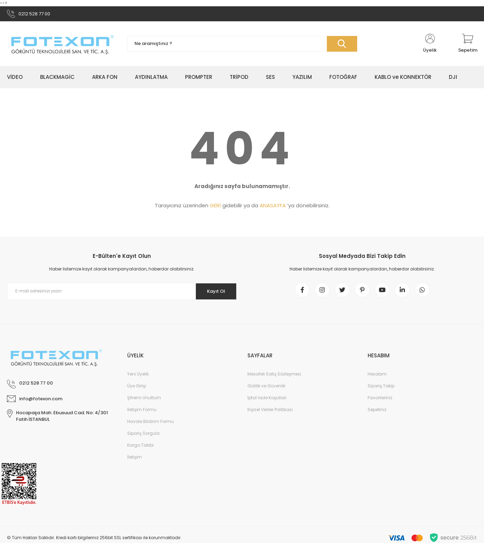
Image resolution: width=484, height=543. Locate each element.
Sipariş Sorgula (143, 437)
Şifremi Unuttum (144, 402)
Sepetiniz (377, 414)
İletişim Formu (141, 414)
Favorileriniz (380, 402)
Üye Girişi (136, 390)
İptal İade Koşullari (266, 402)
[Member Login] (430, 45)
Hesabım (377, 378)
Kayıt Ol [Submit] (213, 292)
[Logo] (62, 45)
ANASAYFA (273, 207)
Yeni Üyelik (138, 378)
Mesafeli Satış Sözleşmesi (274, 378)
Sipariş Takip (381, 390)
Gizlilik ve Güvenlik (266, 390)
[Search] (242, 45)
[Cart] (467, 45)
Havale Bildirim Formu (150, 426)
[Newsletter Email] (122, 293)
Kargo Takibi (140, 449)
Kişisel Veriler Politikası (270, 414)
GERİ (215, 207)
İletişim (134, 461)
